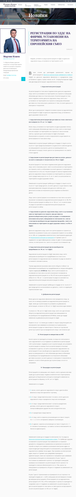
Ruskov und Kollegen (7, 19)
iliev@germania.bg (11, 75)
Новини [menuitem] (53, 4)
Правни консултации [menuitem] (37, 5)
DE (68, 1)
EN (71, 1)
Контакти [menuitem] (70, 4)
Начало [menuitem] (20, 4)
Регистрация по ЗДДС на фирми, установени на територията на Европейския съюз (51, 19)
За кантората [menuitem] (28, 5)
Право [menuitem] (46, 4)
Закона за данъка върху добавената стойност (58, 75)
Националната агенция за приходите (42, 237)
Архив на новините (20, 19)
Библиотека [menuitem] (61, 4)
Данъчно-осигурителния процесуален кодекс (43, 439)
